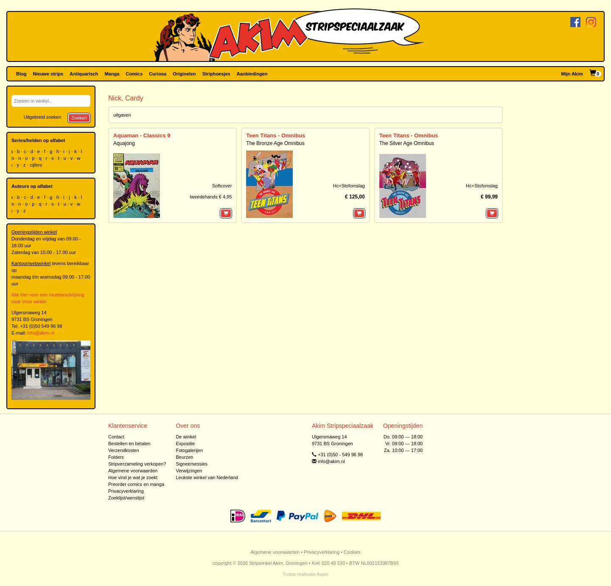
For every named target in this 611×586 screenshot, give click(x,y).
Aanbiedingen (252, 73)
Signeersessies (191, 463)
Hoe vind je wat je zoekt (132, 477)
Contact (116, 436)
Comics (134, 73)
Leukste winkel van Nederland (207, 477)
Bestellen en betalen (129, 443)
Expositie (185, 443)
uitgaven (122, 114)
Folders (116, 457)
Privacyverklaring (126, 491)
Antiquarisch (84, 73)
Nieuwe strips (48, 73)
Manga (111, 73)
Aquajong (124, 143)
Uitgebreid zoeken (43, 117)
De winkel (186, 436)
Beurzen (184, 457)
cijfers (36, 164)
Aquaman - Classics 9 (141, 135)
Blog (21, 73)
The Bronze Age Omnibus (275, 143)
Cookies (352, 552)
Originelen (184, 73)
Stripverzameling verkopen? (137, 463)
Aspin (322, 574)
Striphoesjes (216, 73)
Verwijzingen (189, 470)
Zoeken (79, 117)
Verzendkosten (123, 450)
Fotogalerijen (189, 450)
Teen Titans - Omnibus (275, 135)
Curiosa (157, 73)
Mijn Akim (572, 73)
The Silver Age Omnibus (406, 143)
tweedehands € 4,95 (211, 196)
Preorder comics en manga (136, 484)
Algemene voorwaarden (132, 470)
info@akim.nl (40, 332)
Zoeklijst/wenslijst (126, 497)
